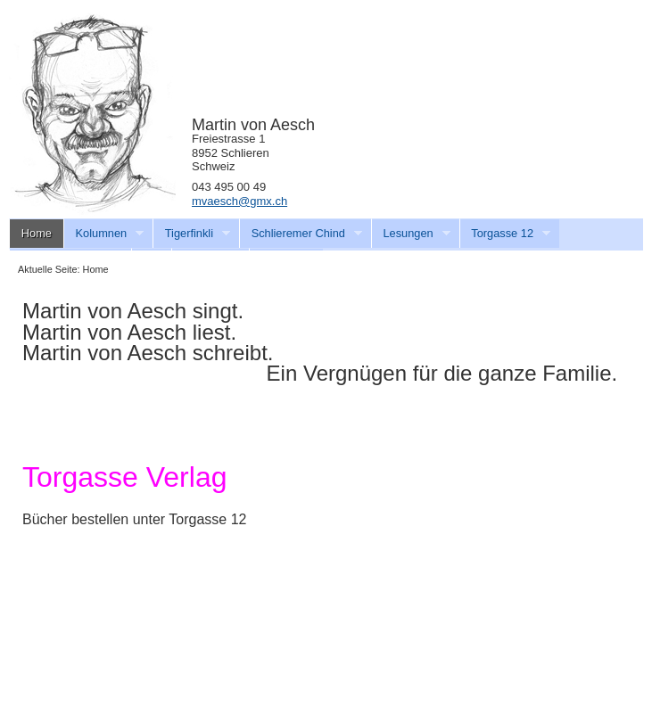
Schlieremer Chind (300, 233)
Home (36, 233)
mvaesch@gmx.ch (239, 201)
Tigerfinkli (191, 233)
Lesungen (410, 233)
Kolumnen (103, 233)
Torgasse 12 (505, 233)
